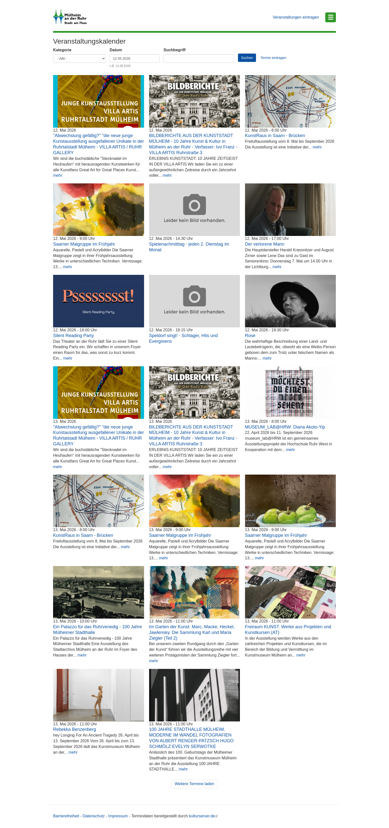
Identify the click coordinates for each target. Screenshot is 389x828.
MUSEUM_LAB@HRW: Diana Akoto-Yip (285, 427)
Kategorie (62, 50)
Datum (116, 50)
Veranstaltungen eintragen (296, 17)
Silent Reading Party (73, 335)
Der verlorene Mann (264, 244)
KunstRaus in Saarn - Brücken (275, 135)
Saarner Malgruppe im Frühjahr (84, 244)
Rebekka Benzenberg (74, 729)
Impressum (118, 816)
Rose (250, 335)
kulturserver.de (203, 816)
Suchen (247, 58)
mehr (57, 175)
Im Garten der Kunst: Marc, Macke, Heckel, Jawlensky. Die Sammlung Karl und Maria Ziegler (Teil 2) (192, 632)
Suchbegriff (174, 50)
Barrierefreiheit (66, 816)
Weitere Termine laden (194, 784)
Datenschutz (94, 816)
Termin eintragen (273, 58)
